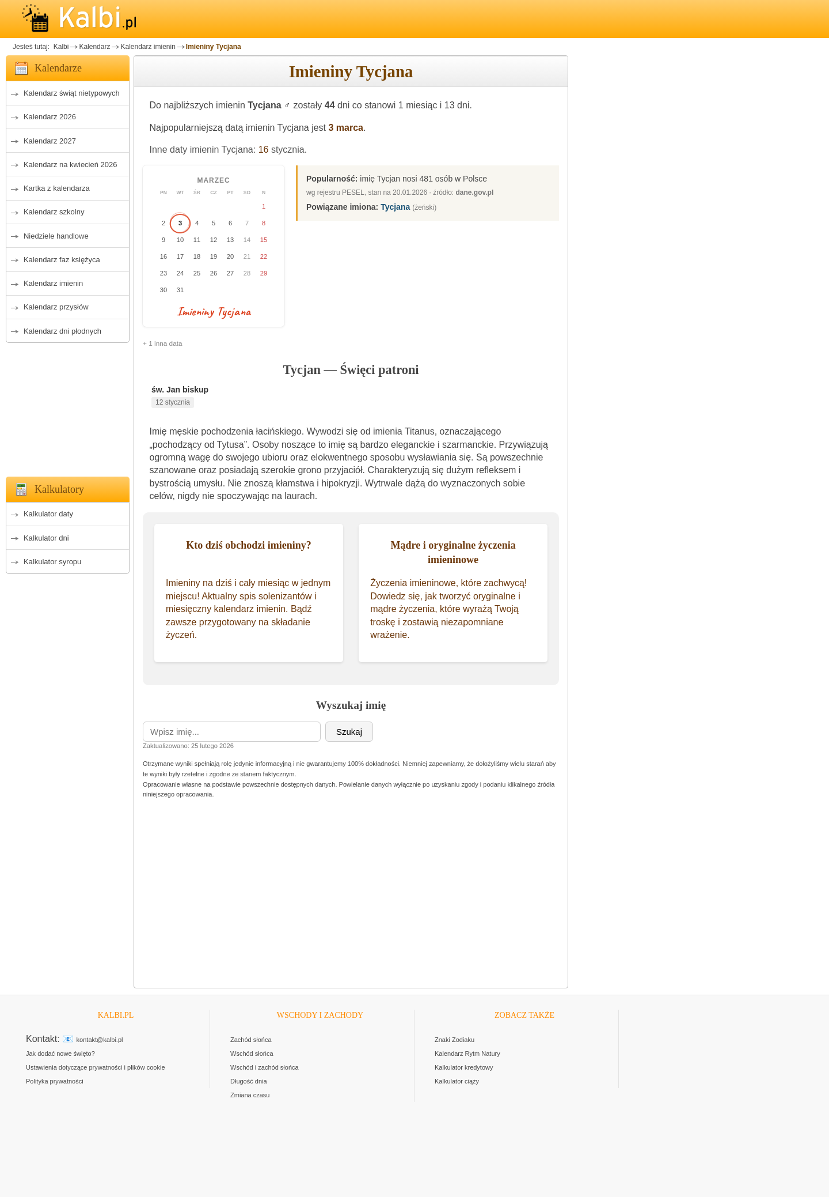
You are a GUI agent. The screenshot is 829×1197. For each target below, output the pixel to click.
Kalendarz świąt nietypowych (72, 93)
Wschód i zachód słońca (264, 1067)
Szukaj (349, 732)
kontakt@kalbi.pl (100, 1039)
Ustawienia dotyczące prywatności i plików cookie (95, 1067)
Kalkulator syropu (52, 561)
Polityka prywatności (54, 1081)
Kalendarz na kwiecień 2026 (70, 164)
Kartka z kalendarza (57, 188)
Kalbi (60, 47)
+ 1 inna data (162, 343)
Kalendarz (94, 47)
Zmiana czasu (249, 1095)
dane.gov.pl (475, 192)
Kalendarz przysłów (56, 307)
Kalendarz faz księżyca (62, 259)
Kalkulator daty (48, 513)
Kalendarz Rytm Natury (467, 1053)
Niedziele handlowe (56, 236)
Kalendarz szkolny (54, 211)
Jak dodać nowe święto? (60, 1053)
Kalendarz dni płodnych (62, 331)
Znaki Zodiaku (454, 1039)
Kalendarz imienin (147, 47)
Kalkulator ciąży (457, 1081)
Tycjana (395, 207)
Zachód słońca (251, 1039)
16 (263, 149)
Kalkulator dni (46, 538)
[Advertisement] (68, 406)
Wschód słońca (251, 1053)
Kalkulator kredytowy (464, 1067)
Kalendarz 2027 (50, 141)
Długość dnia (248, 1081)
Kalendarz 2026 (50, 116)
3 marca (346, 128)
